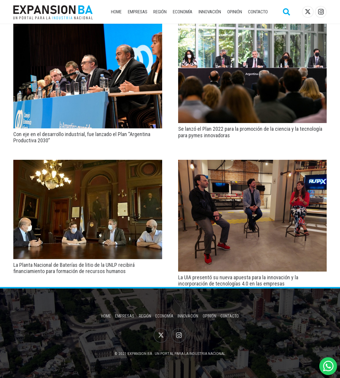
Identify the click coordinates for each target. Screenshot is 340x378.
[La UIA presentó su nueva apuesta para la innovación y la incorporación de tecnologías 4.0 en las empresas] (252, 164)
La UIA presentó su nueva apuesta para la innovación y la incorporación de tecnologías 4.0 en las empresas (238, 280)
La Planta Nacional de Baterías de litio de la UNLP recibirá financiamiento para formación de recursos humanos (74, 268)
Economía (164, 316)
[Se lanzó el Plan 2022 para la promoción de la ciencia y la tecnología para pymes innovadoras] (252, 28)
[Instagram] (321, 12)
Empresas (124, 316)
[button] (286, 11)
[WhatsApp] (328, 366)
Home (106, 316)
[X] (308, 12)
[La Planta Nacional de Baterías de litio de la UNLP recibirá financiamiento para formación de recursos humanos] (87, 164)
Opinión (209, 316)
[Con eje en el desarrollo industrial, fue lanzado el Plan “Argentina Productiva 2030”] (87, 28)
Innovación (188, 316)
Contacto (229, 316)
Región (145, 316)
